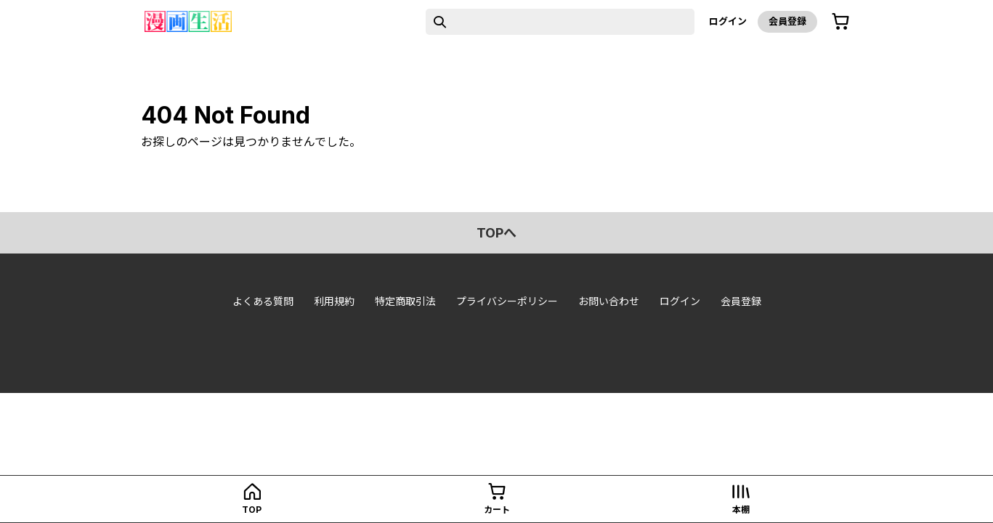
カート (497, 509)
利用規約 (334, 301)
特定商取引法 (405, 301)
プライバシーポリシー (507, 301)
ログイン (728, 21)
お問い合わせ (608, 301)
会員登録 (787, 21)
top (252, 509)
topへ (496, 232)
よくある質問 (262, 301)
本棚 (741, 509)
